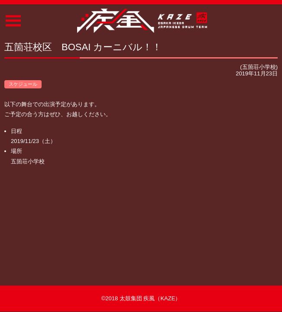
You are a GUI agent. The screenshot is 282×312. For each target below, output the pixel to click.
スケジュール (23, 84)
